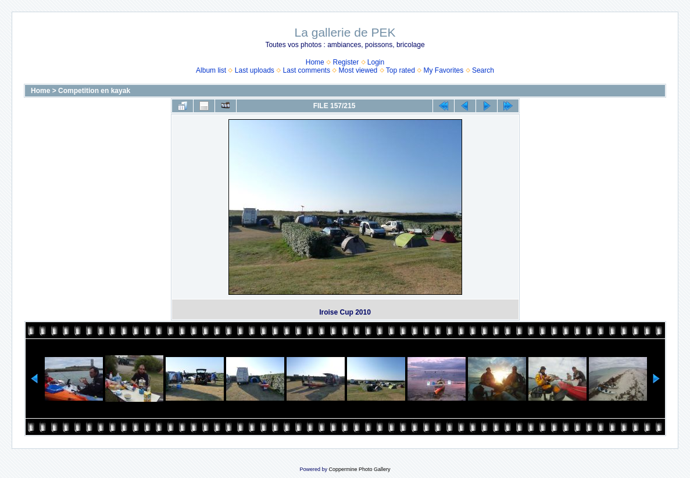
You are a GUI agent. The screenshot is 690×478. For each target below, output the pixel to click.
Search (483, 70)
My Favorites (444, 70)
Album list (211, 70)
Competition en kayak (94, 91)
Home (315, 62)
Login (375, 62)
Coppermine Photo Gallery (359, 469)
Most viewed (358, 70)
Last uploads (254, 70)
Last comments (306, 70)
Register (346, 62)
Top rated (400, 70)
